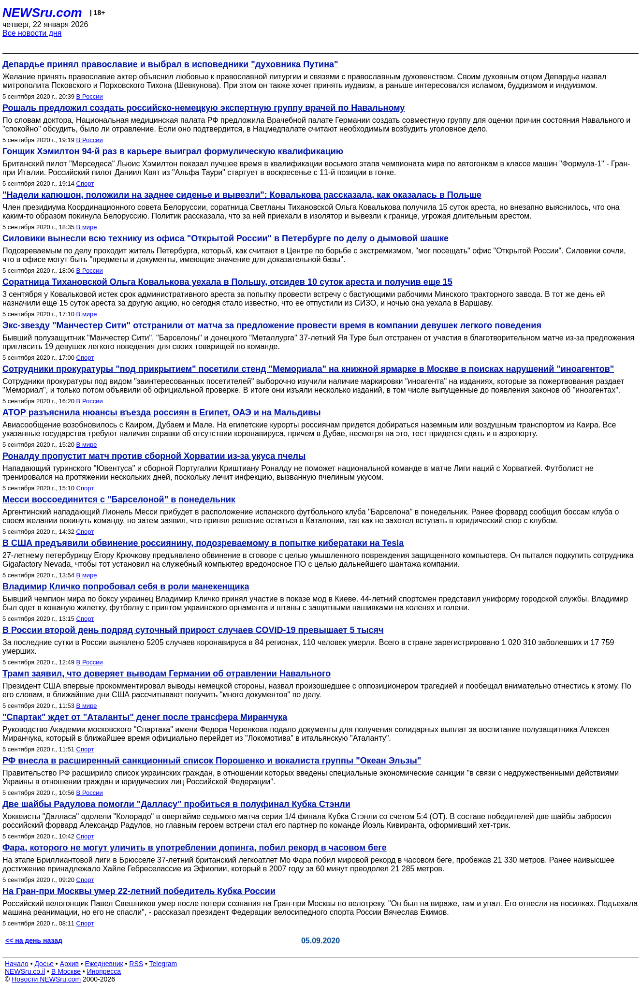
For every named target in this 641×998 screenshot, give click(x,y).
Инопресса (104, 971)
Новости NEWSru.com (46, 979)
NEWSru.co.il (25, 971)
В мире (86, 227)
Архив (69, 964)
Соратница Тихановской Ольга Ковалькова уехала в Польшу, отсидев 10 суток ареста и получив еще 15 (227, 282)
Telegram (163, 964)
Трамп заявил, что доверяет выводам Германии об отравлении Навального (166, 673)
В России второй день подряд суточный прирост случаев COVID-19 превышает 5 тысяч (193, 630)
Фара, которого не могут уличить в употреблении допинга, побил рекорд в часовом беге (194, 847)
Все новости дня (32, 33)
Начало (17, 964)
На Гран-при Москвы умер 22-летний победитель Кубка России (139, 891)
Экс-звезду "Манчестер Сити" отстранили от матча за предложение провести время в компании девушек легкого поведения (271, 325)
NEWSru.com (42, 12)
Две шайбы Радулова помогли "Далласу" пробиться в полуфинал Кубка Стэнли (176, 804)
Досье (44, 964)
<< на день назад (33, 940)
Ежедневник (104, 964)
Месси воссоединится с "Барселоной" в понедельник (118, 499)
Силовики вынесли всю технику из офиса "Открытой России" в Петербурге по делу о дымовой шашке (225, 238)
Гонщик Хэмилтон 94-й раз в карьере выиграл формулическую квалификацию (172, 151)
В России (89, 96)
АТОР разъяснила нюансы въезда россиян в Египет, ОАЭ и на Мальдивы (161, 412)
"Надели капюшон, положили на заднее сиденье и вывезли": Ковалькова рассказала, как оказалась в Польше (241, 195)
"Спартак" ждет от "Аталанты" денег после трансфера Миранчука (144, 717)
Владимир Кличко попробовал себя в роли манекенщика (125, 586)
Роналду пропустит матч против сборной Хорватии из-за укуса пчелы (154, 456)
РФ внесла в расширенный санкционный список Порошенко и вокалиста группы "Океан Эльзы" (211, 760)
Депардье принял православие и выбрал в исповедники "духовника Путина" (170, 64)
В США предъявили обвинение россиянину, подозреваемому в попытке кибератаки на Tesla (203, 543)
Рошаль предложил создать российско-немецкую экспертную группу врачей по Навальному (203, 108)
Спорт (85, 183)
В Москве (66, 971)
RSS (136, 964)
